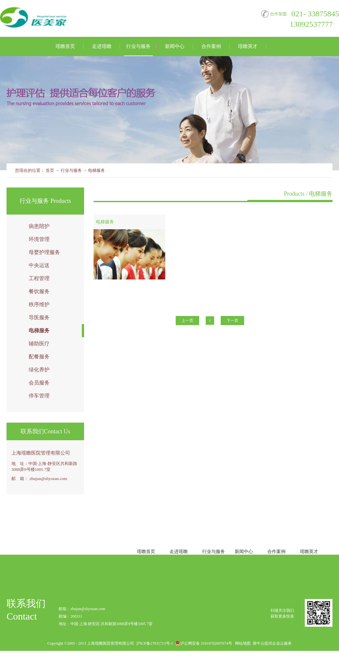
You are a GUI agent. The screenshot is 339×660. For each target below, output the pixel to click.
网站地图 (242, 643)
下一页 (232, 320)
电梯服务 (96, 170)
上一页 (187, 320)
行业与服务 (71, 170)
